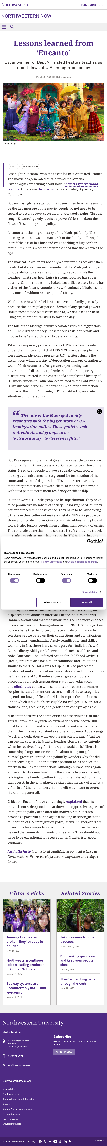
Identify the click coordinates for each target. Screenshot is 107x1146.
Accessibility (9, 1089)
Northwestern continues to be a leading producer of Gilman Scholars (25, 965)
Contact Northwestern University (19, 1109)
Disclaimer (99, 1141)
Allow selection (52, 602)
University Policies (12, 1124)
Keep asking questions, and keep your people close (78, 961)
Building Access (11, 1094)
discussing (46, 189)
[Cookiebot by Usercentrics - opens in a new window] (89, 541)
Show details (89, 592)
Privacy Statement (12, 1114)
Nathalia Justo (19, 851)
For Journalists (92, 5)
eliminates (22, 686)
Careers (6, 1104)
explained (74, 801)
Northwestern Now (26, 16)
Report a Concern (11, 1119)
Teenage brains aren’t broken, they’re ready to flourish (25, 942)
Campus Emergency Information (19, 1099)
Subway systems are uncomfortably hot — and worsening (26, 988)
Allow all (87, 602)
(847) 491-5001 (15, 1056)
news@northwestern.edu (19, 1065)
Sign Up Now (64, 1052)
